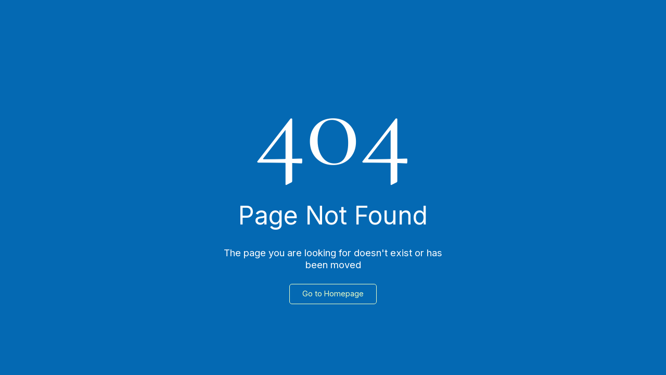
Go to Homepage (333, 293)
